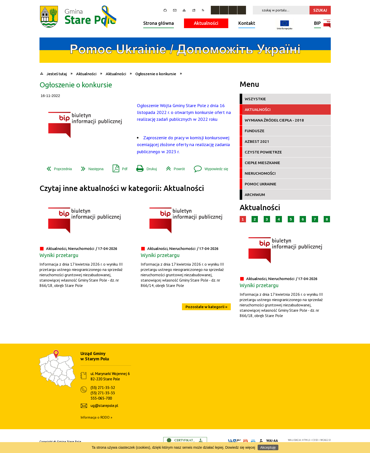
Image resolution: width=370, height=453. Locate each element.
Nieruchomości (260, 173)
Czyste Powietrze (263, 152)
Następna (90, 167)
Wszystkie (255, 99)
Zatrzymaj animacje (215, 10)
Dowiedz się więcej (240, 447)
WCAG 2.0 (325, 440)
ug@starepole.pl (104, 405)
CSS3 (315, 440)
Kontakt (246, 23)
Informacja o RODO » (96, 417)
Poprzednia (57, 167)
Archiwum (255, 194)
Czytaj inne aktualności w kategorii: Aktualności (121, 188)
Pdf (118, 167)
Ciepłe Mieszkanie (262, 163)
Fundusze (254, 131)
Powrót (173, 167)
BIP (317, 23)
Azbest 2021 (257, 141)
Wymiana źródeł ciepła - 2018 (274, 120)
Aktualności (206, 23)
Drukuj (144, 167)
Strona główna (158, 23)
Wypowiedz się (209, 167)
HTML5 (306, 440)
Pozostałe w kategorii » (206, 307)
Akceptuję (268, 447)
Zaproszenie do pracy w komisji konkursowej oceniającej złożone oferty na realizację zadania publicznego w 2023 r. (183, 144)
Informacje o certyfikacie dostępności (185, 441)
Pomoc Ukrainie (260, 184)
